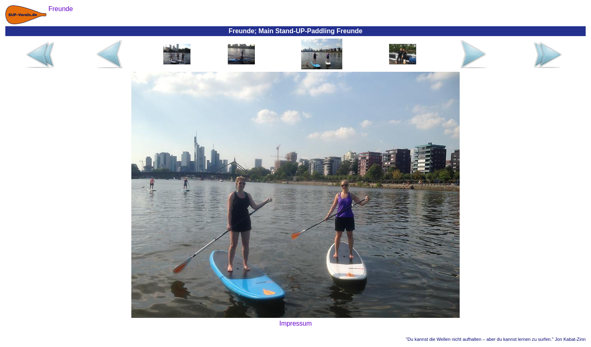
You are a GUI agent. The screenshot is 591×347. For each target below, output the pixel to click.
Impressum (295, 323)
